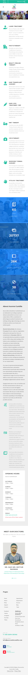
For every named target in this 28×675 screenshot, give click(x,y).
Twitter (6, 613)
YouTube (6, 617)
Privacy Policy (17, 671)
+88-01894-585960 (10, 634)
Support (6, 605)
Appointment (19, 598)
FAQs (5, 602)
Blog (17, 605)
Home (5, 598)
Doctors (18, 602)
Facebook (6, 611)
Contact (6, 607)
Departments (19, 600)
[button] (12, 578)
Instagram (6, 615)
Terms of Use (10, 671)
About (5, 600)
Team (17, 607)
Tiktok (5, 619)
